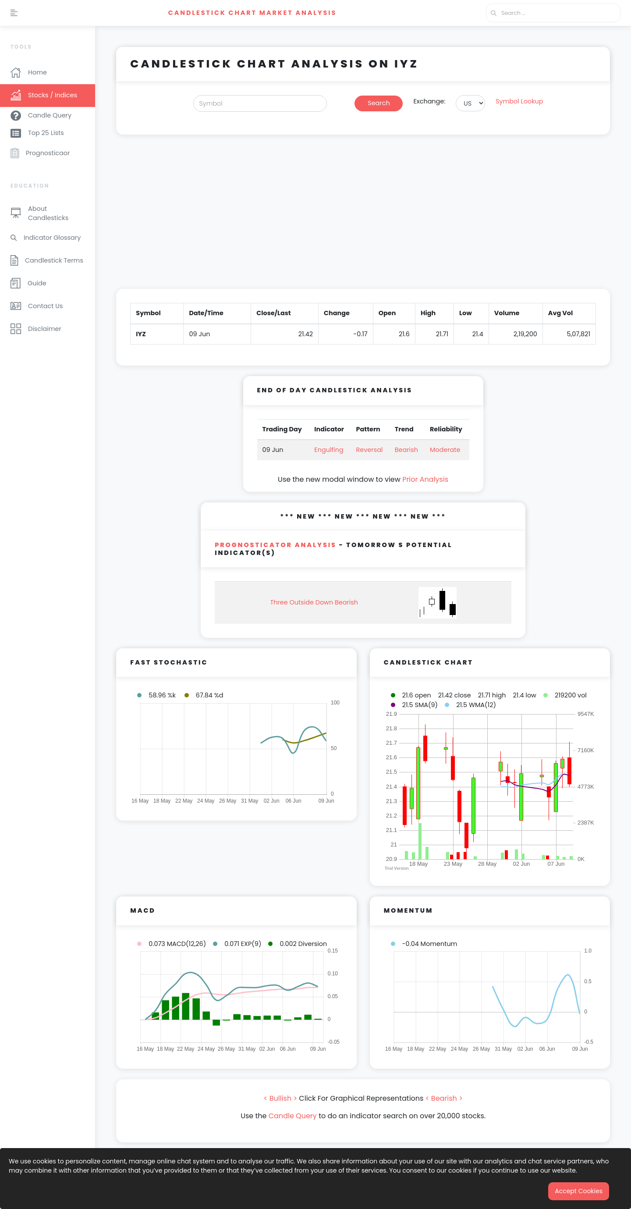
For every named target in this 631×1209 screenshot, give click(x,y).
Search (379, 103)
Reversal (369, 449)
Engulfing (328, 449)
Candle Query (293, 1116)
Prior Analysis (425, 479)
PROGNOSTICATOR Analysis (276, 544)
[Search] (260, 103)
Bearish (406, 449)
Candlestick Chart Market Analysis (252, 12)
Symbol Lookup (519, 101)
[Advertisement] (363, 217)
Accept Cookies (579, 1191)
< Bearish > (444, 1098)
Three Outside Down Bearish (314, 602)
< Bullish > (281, 1098)
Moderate (445, 449)
